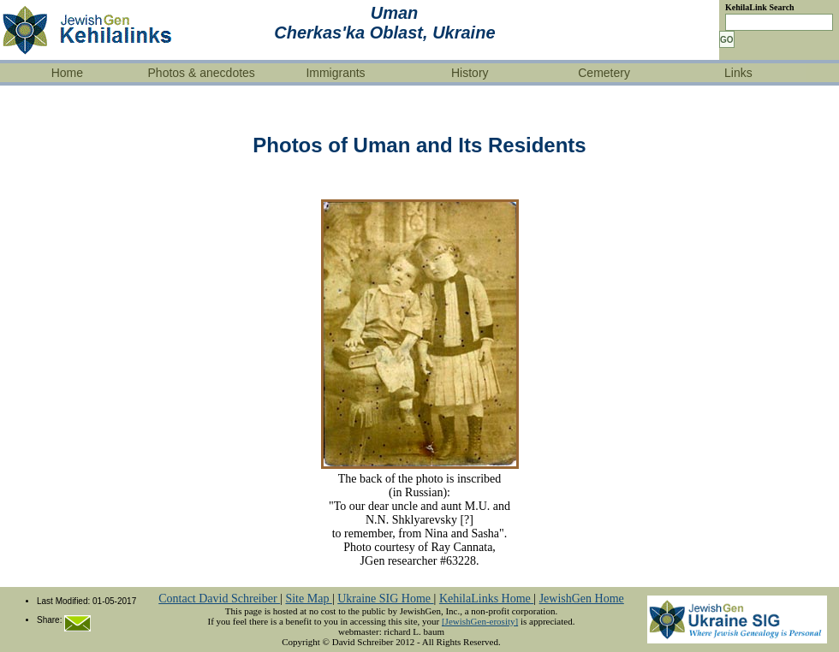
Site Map (308, 598)
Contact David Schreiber (219, 598)
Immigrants (335, 73)
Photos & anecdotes (201, 73)
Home (67, 73)
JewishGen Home (581, 598)
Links (738, 73)
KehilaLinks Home (486, 598)
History (470, 73)
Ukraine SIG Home (385, 598)
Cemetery (604, 73)
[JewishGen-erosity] (480, 621)
